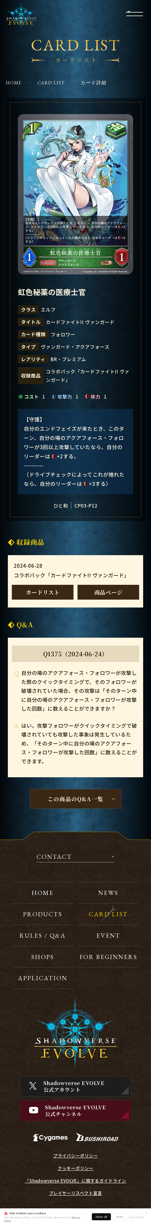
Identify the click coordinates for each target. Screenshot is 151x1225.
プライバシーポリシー (75, 1155)
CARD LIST (51, 83)
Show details (136, 1217)
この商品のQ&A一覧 (75, 799)
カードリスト (43, 592)
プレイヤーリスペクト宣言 (75, 1192)
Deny (119, 1216)
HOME (14, 83)
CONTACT (54, 857)
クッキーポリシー (75, 1168)
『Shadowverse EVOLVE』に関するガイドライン (75, 1180)
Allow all (101, 1216)
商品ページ (108, 592)
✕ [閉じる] (146, 1212)
